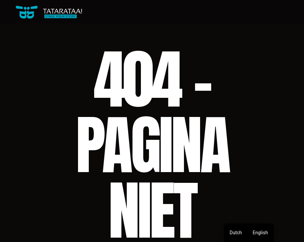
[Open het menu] (289, 11)
